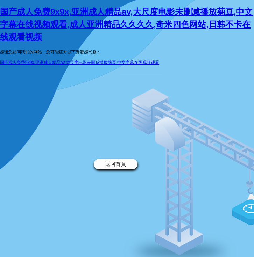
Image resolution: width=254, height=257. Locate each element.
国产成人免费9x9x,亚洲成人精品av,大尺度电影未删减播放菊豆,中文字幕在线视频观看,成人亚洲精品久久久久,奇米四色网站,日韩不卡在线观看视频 (126, 24)
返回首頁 (115, 164)
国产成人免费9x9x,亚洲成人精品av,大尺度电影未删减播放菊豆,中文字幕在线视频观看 (79, 62)
